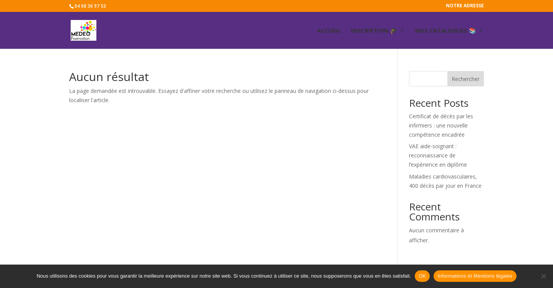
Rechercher (466, 79)
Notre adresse (465, 6)
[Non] (543, 276)
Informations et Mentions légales (474, 276)
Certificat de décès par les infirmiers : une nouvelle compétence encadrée (441, 125)
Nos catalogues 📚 (445, 31)
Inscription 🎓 (374, 31)
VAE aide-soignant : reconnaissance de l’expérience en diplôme (438, 155)
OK (422, 276)
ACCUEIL (329, 31)
